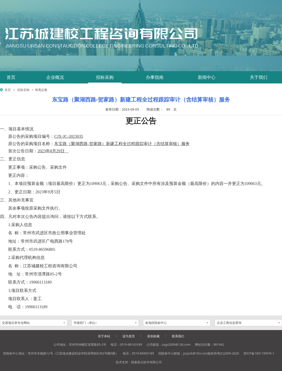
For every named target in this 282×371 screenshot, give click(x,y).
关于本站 (104, 336)
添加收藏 (153, 336)
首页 (11, 77)
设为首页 (128, 336)
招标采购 (105, 77)
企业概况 (55, 77)
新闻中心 (206, 77)
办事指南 (154, 77)
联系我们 (178, 336)
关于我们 (258, 77)
